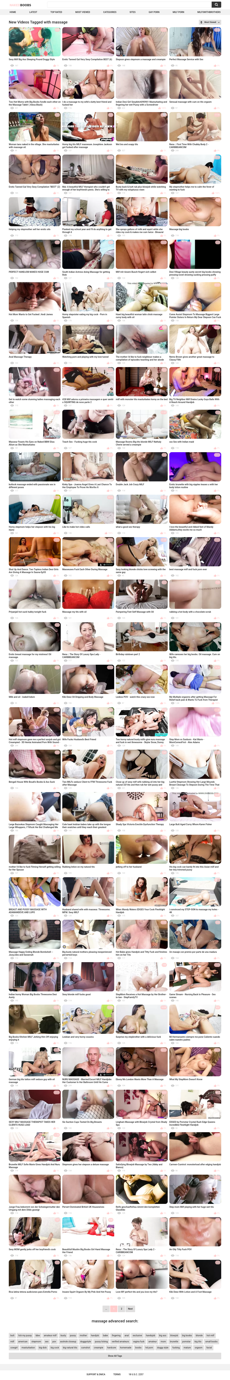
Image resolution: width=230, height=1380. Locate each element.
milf (12, 1341)
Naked (20, 5)
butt (12, 1335)
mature (187, 1347)
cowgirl (14, 1347)
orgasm (198, 1347)
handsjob (150, 1335)
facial (209, 1347)
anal (127, 1335)
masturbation (28, 1347)
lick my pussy (25, 1335)
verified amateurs (120, 1341)
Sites (132, 12)
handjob (95, 1335)
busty (63, 1335)
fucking (176, 1347)
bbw (38, 1335)
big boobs (187, 1335)
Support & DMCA (96, 1374)
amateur (152, 1341)
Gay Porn (154, 12)
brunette (174, 1341)
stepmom (36, 1341)
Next (130, 1309)
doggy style (162, 1347)
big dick (43, 1347)
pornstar (186, 1341)
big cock (55, 1347)
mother (83, 1335)
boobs (138, 1347)
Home (13, 12)
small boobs (211, 1341)
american (22, 1341)
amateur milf (50, 1335)
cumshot (85, 1347)
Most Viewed (82, 12)
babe (105, 1335)
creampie (98, 1347)
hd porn (149, 1347)
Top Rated (56, 12)
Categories (109, 12)
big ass (162, 1335)
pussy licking (101, 1341)
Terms (117, 1374)
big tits (198, 1341)
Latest (33, 12)
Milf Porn (178, 12)
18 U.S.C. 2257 (136, 1374)
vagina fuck (138, 1341)
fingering (116, 1335)
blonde (199, 1335)
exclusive (137, 1335)
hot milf (210, 1335)
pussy (73, 1335)
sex (47, 1341)
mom (163, 1341)
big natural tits (70, 1347)
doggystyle (85, 1341)
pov (54, 1341)
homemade (125, 1347)
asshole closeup (68, 1341)
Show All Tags (115, 1356)
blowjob (174, 1335)
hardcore (111, 1347)
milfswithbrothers (209, 12)
